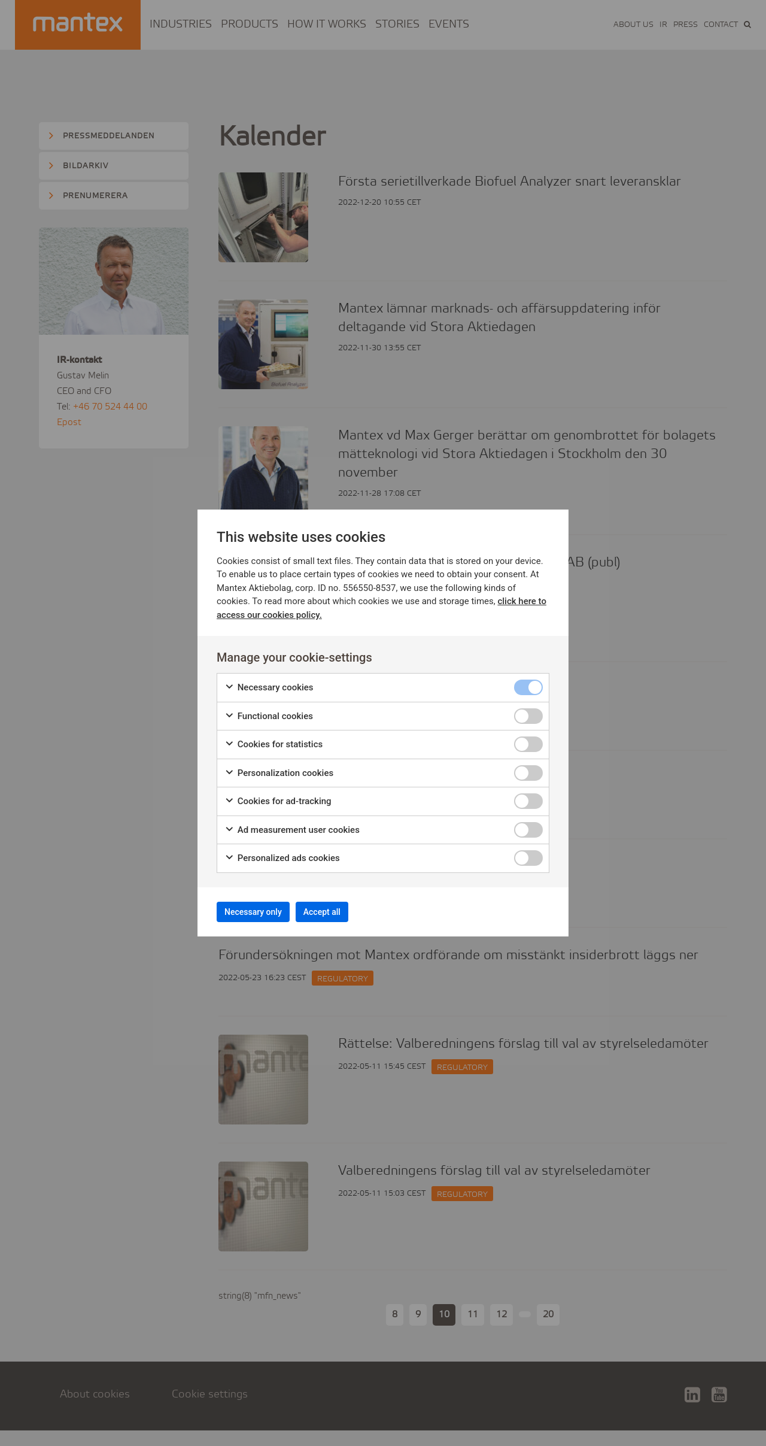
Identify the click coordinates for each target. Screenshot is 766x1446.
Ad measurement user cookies (292, 826)
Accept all (347, 911)
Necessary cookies (269, 683)
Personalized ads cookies (282, 854)
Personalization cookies (278, 769)
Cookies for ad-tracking (278, 797)
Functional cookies (268, 712)
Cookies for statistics (273, 740)
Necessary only (261, 911)
